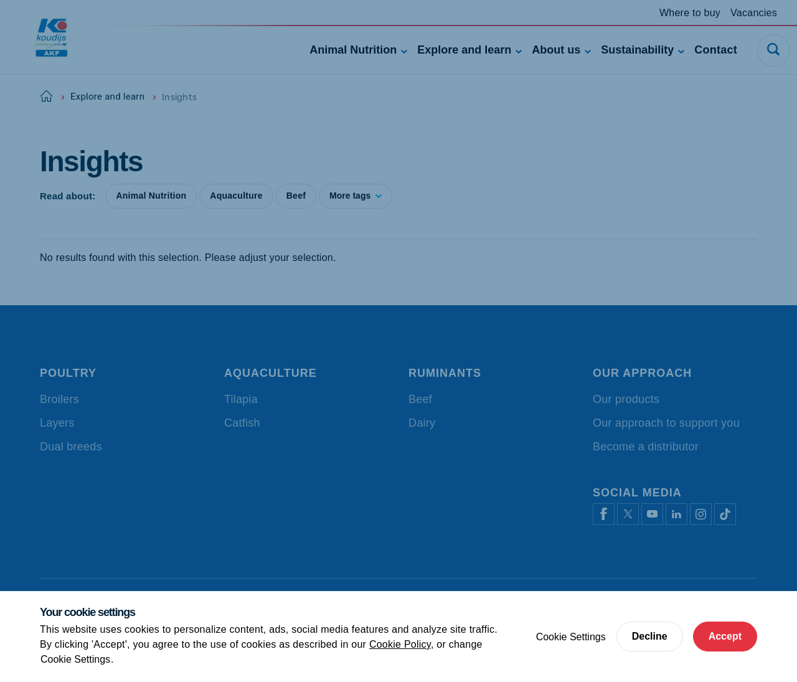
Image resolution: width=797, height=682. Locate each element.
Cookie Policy (400, 644)
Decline (649, 636)
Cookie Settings (75, 659)
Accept (725, 636)
